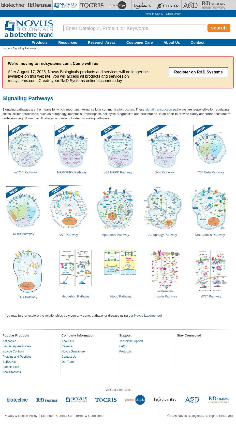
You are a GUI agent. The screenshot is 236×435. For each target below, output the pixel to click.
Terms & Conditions (89, 416)
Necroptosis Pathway (210, 235)
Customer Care (139, 42)
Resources (67, 42)
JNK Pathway (164, 172)
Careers (67, 346)
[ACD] (191, 5)
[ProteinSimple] (118, 5)
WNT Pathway (211, 296)
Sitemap (47, 416)
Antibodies (9, 341)
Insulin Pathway (166, 296)
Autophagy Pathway (162, 235)
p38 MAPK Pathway (118, 172)
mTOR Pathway (25, 172)
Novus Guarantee (73, 351)
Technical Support (131, 341)
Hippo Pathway (120, 296)
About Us (171, 42)
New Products (11, 372)
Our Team (68, 362)
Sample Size (10, 367)
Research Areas (102, 42)
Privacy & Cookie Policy (20, 416)
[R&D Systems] (39, 5)
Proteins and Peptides (16, 356)
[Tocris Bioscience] (92, 5)
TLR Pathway (27, 297)
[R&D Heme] (213, 5)
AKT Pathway (68, 235)
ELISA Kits (9, 362)
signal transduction (158, 109)
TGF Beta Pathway (210, 172)
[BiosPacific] (143, 5)
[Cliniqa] (167, 5)
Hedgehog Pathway (75, 296)
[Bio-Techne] (13, 5)
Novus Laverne (145, 315)
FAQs (123, 346)
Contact (198, 42)
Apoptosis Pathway (115, 235)
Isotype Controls (13, 351)
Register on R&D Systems (198, 72)
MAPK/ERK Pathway (72, 172)
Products (40, 42)
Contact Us (69, 356)
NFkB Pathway (23, 234)
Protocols (125, 351)
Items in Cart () (154, 13)
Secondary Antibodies (16, 346)
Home (6, 48)
